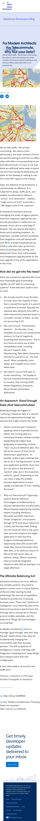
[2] (22, 629)
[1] (6, 246)
